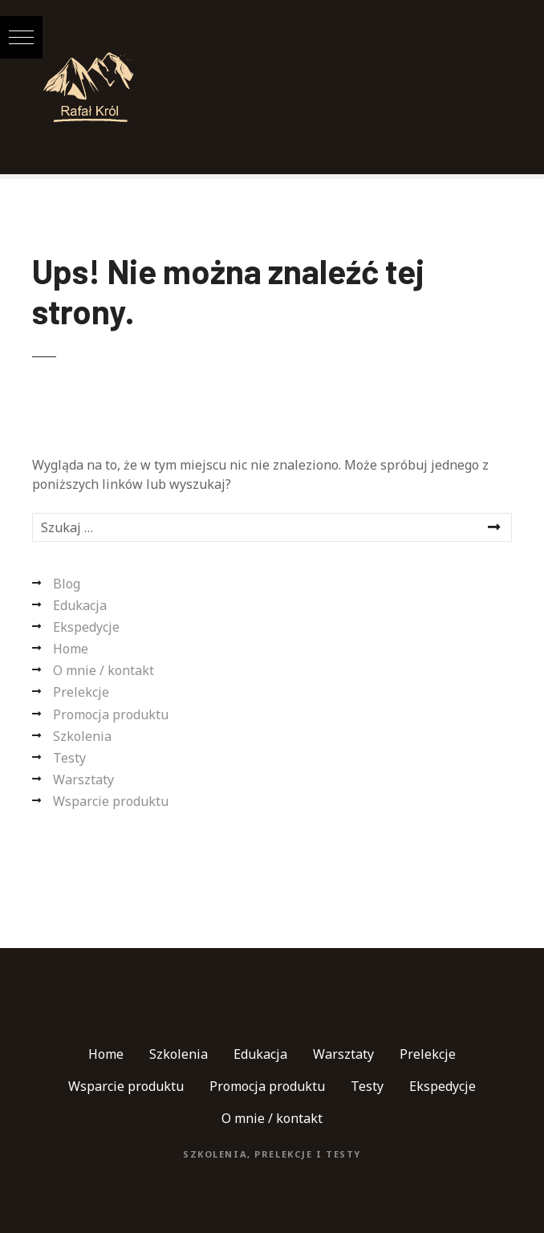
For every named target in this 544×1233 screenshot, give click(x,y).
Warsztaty (83, 779)
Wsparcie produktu (110, 801)
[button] (21, 37)
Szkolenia (82, 736)
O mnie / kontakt (103, 670)
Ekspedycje (86, 627)
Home (70, 648)
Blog (66, 583)
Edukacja (80, 605)
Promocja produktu (110, 714)
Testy (69, 758)
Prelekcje (81, 692)
